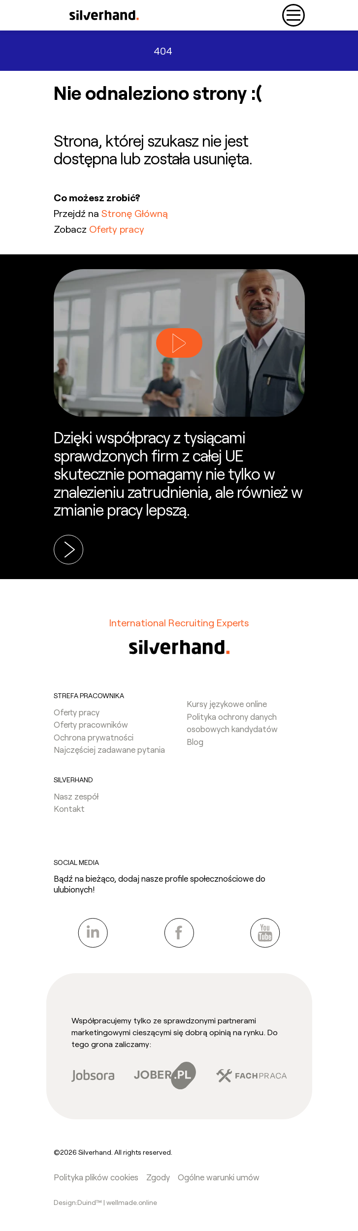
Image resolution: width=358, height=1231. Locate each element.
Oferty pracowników (91, 724)
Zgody (158, 1177)
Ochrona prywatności (93, 737)
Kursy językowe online (227, 703)
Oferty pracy (116, 229)
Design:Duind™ (78, 1202)
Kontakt (69, 808)
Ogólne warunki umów (219, 1177)
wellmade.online (131, 1202)
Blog (195, 741)
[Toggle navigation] (293, 15)
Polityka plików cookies (96, 1177)
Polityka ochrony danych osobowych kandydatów (232, 722)
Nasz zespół (76, 796)
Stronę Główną (134, 213)
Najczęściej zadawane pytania (109, 749)
